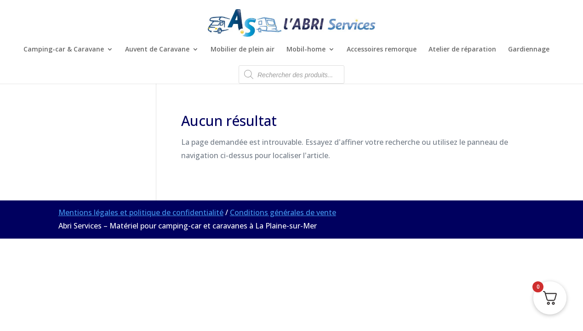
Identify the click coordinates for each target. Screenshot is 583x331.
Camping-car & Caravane (63, 49)
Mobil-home (306, 49)
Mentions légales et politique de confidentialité (140, 212)
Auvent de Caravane (157, 49)
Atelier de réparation (462, 49)
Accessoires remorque (382, 49)
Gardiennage (528, 49)
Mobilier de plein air (242, 49)
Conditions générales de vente (283, 212)
